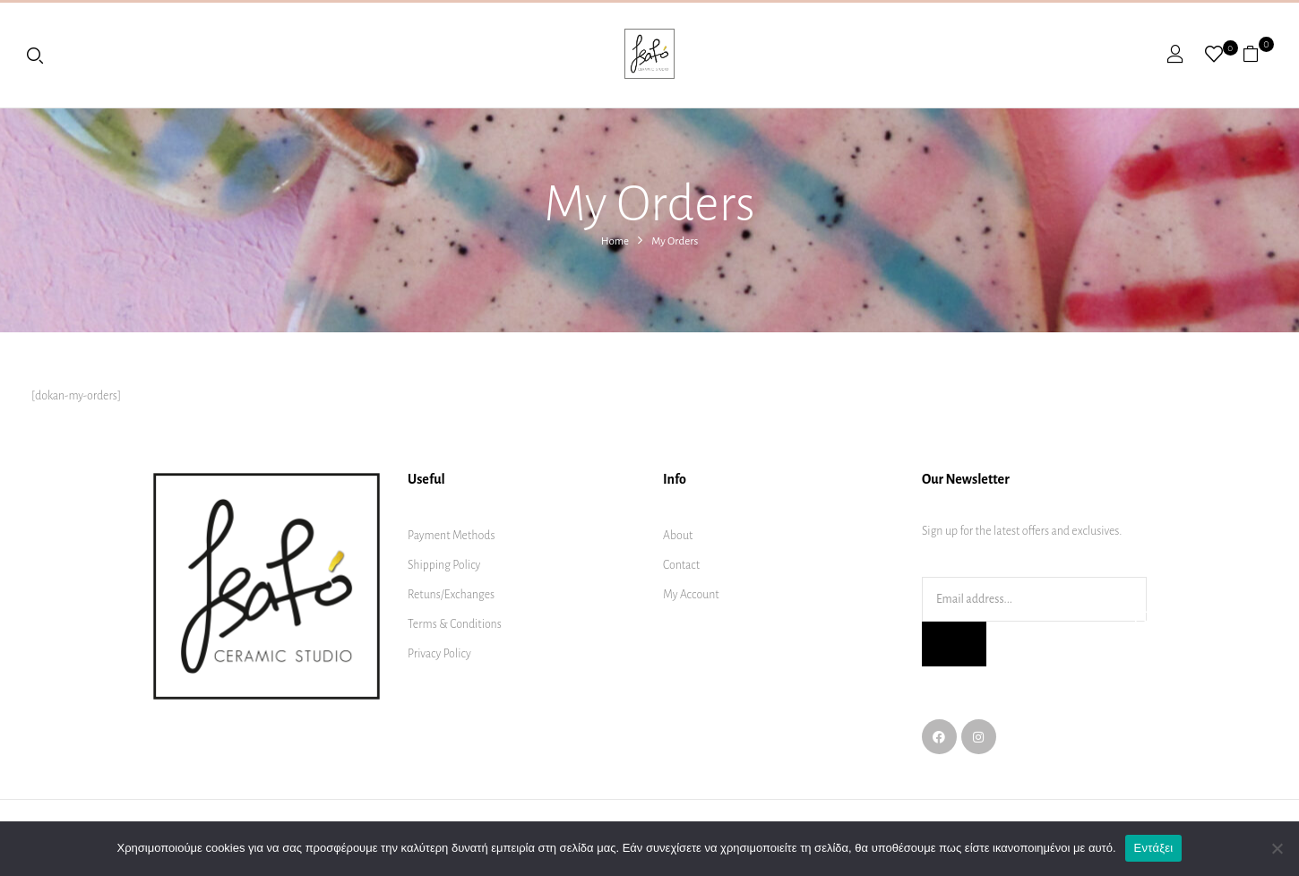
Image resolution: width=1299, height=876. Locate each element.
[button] (1257, 53)
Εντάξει (1154, 848)
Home (615, 241)
